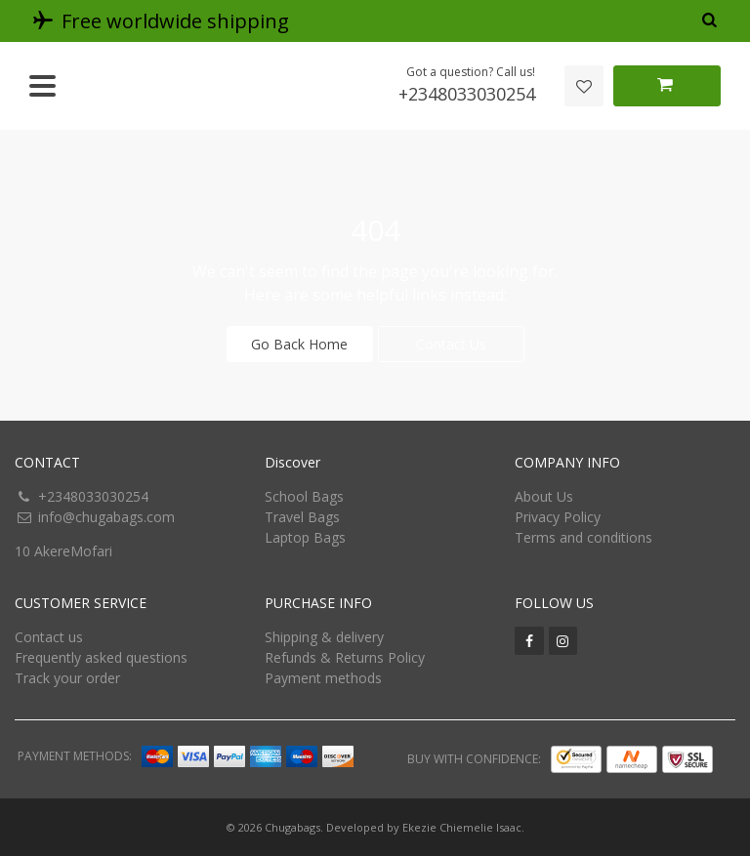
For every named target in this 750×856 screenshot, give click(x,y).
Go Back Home (299, 344)
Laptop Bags (305, 537)
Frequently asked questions (101, 657)
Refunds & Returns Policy (345, 657)
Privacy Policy (558, 517)
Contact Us (451, 344)
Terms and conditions (583, 537)
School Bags (304, 496)
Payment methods (323, 678)
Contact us (49, 637)
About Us (544, 496)
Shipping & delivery (324, 637)
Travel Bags (302, 517)
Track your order (67, 678)
